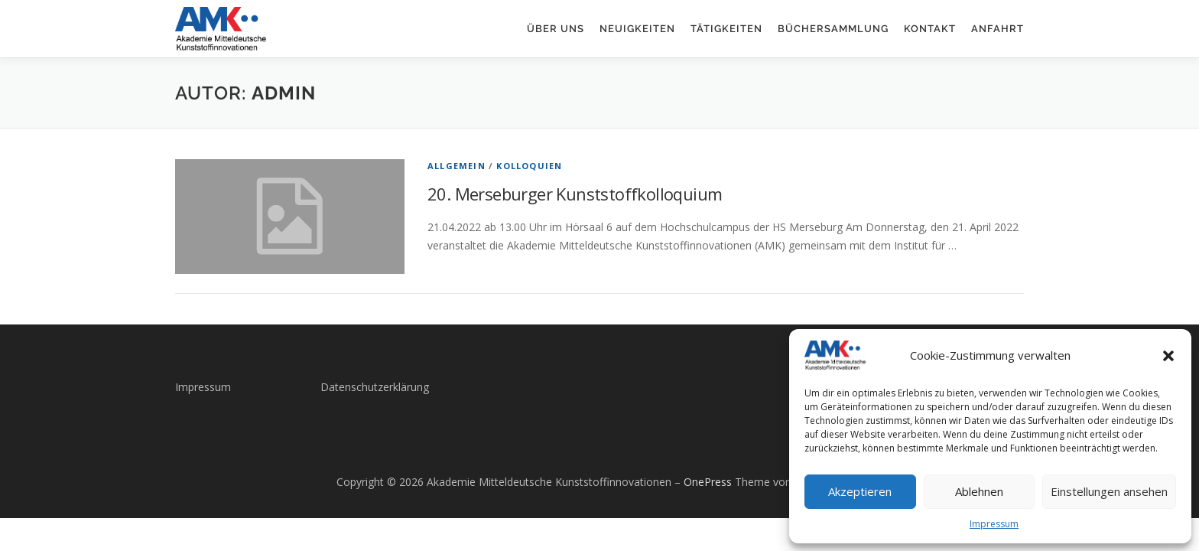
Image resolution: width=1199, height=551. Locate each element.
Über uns (555, 28)
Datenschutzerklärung (374, 387)
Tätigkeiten (726, 28)
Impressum (994, 523)
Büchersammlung (833, 28)
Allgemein (456, 165)
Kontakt (930, 28)
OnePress (708, 481)
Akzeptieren (860, 491)
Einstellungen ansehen (1109, 491)
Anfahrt (997, 28)
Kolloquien (529, 165)
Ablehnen (979, 491)
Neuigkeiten (637, 28)
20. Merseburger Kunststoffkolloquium (574, 193)
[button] (1168, 356)
